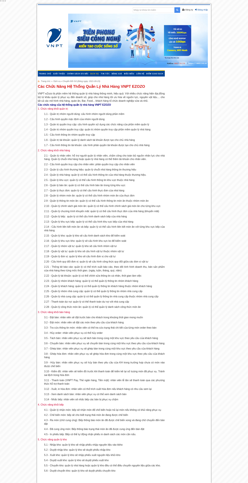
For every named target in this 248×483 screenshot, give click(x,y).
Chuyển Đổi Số (70, 81)
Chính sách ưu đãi (77, 73)
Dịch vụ (94, 73)
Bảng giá (117, 73)
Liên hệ (140, 73)
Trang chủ (45, 73)
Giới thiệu (59, 73)
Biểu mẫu (129, 73)
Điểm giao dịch (154, 73)
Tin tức (105, 73)
